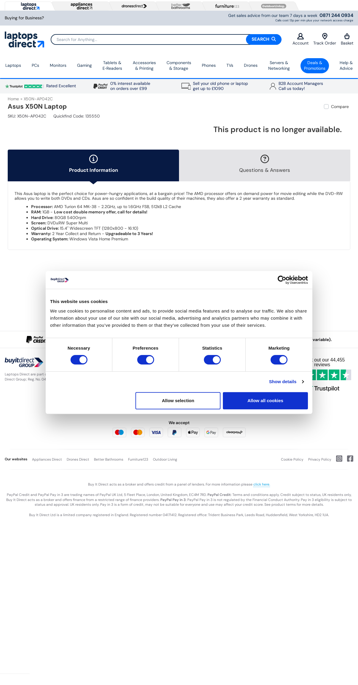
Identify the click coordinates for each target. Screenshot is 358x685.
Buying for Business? (24, 17)
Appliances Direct (47, 459)
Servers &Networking (279, 65)
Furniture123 (138, 459)
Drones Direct (78, 459)
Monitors (58, 65)
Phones (209, 65)
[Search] (166, 39)
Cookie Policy (292, 459)
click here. (261, 484)
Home (13, 99)
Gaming (84, 65)
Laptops (13, 65)
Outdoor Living (165, 459)
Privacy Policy (319, 459)
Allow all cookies (265, 400)
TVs (229, 65)
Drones (251, 65)
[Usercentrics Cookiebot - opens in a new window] (282, 279)
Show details (283, 381)
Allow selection (178, 400)
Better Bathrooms (108, 459)
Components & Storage (179, 65)
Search (264, 39)
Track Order (324, 39)
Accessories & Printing (144, 65)
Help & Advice (346, 65)
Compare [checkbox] (340, 106)
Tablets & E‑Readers (112, 65)
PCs (35, 65)
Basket (347, 39)
